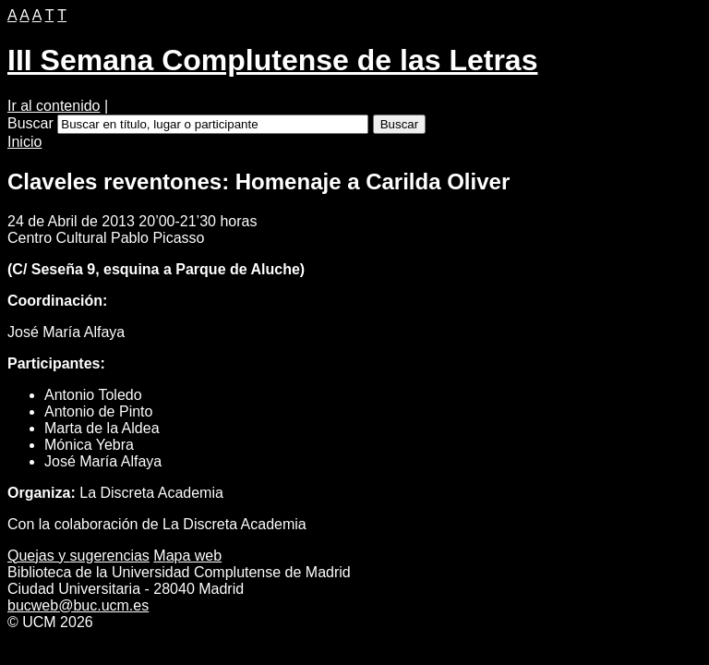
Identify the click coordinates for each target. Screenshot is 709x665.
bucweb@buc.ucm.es (78, 605)
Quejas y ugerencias (78, 555)
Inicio (24, 142)
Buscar (30, 123)
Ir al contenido (54, 106)
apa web (187, 555)
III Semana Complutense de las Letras (272, 60)
